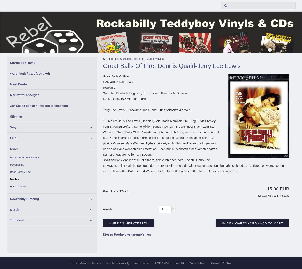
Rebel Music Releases (85, 263)
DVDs (14, 148)
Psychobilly (17, 164)
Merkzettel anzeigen (24, 95)
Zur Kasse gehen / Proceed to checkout (39, 105)
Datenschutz (197, 263)
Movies (14, 179)
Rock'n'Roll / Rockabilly (24, 157)
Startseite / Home (23, 62)
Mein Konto (18, 84)
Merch (14, 209)
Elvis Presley (18, 186)
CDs (13, 138)
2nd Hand (17, 220)
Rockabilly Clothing (24, 199)
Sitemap (16, 116)
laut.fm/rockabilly (117, 263)
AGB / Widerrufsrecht (169, 263)
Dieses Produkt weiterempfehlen (127, 234)
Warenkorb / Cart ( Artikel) (30, 73)
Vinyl (14, 127)
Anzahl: (108, 209)
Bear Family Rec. (21, 172)
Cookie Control (221, 263)
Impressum (142, 263)
